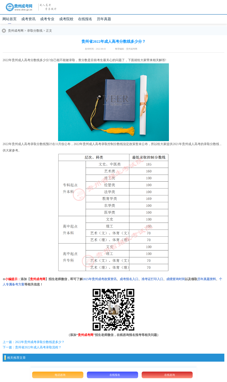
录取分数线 (35, 30)
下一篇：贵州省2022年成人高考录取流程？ (32, 347)
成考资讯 (28, 19)
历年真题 (104, 19)
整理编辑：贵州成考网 (126, 49)
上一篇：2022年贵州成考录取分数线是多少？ (34, 342)
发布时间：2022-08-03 (95, 49)
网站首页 (9, 19)
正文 (49, 30)
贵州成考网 (15, 30)
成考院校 (66, 19)
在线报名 (85, 19)
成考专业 (47, 19)
